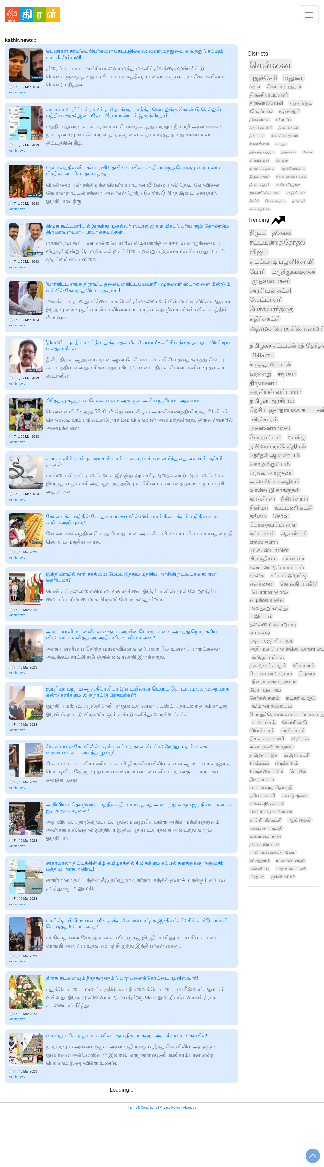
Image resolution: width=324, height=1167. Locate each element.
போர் (257, 271)
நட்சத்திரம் (259, 860)
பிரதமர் (256, 876)
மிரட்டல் (300, 739)
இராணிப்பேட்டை (264, 193)
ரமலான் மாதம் (290, 860)
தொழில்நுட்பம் (269, 464)
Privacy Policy (170, 1107)
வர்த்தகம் (259, 763)
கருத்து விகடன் (270, 364)
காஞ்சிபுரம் (295, 193)
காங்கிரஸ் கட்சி (265, 820)
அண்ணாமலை (269, 428)
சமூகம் (286, 373)
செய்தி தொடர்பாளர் (270, 811)
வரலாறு (260, 373)
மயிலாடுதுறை (288, 185)
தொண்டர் (294, 533)
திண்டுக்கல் (288, 127)
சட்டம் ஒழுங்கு (288, 575)
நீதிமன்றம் (294, 498)
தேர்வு (281, 516)
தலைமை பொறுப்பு (272, 624)
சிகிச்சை (263, 355)
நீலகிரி (254, 201)
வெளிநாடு (294, 722)
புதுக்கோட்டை (292, 168)
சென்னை (270, 65)
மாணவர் (293, 558)
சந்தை (256, 575)
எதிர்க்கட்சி (264, 318)
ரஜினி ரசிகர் (282, 876)
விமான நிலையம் (272, 706)
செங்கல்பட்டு (275, 201)
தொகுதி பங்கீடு (298, 583)
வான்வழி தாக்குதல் (274, 490)
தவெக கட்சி (262, 795)
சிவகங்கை (259, 144)
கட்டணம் (262, 533)
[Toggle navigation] (309, 14)
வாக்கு (296, 437)
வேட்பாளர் (265, 299)
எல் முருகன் (294, 795)
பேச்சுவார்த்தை (271, 309)
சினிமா (258, 507)
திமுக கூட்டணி (266, 739)
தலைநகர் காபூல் (268, 665)
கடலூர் (281, 144)
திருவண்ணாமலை (291, 176)
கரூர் (254, 86)
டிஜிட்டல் (260, 616)
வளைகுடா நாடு (265, 836)
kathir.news (17, 92)
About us (189, 1107)
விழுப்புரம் (261, 111)
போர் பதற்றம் (265, 690)
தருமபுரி (298, 201)
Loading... (121, 1090)
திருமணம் (263, 382)
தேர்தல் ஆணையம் (274, 455)
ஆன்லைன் (300, 820)
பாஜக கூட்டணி (290, 868)
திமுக (257, 232)
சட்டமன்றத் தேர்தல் (277, 242)
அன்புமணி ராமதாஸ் (271, 747)
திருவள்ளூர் (259, 176)
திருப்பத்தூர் (259, 185)
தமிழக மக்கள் (268, 657)
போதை (298, 771)
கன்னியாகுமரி (284, 135)
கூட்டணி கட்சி (293, 507)
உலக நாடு (264, 722)
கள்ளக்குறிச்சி (259, 209)
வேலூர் (281, 160)
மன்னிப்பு (259, 868)
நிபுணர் (306, 674)
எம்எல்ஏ (259, 632)
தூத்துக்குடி (300, 103)
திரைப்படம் (261, 779)
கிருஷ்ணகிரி (260, 127)
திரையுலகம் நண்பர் (274, 682)
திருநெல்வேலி (266, 103)
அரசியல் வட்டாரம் (275, 391)
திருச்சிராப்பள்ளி (268, 95)
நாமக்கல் (288, 152)
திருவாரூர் (259, 119)
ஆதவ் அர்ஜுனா (271, 472)
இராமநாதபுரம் (262, 152)
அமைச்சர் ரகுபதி (266, 828)
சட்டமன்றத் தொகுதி (270, 787)
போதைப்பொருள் (273, 524)
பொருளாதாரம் (270, 592)
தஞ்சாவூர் (289, 111)
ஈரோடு (283, 119)
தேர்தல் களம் (264, 698)
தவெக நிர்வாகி (264, 844)
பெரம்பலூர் (259, 160)
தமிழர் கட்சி (297, 755)
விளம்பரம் (261, 730)
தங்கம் (258, 516)
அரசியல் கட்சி (270, 290)
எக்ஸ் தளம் (263, 542)
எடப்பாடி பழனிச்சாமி (281, 262)
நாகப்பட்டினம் (261, 168)
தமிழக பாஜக (263, 755)
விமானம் (304, 665)
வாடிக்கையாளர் (266, 771)
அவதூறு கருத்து (268, 608)
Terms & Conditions (142, 1107)
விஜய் (258, 252)
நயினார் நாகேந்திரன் (277, 446)
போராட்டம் (265, 437)
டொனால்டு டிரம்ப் (270, 674)
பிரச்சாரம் (265, 419)
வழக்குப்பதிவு (266, 600)
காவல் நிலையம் (266, 803)
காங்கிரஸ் (262, 498)
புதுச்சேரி (263, 78)
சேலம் (307, 152)
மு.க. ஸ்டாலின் (269, 550)
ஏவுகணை (261, 583)
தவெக (281, 232)
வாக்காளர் (292, 730)
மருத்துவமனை (293, 271)
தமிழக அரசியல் (271, 400)
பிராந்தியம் (263, 558)
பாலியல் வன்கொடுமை (272, 852)
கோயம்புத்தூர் (284, 86)
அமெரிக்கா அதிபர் (274, 481)
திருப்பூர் (257, 135)
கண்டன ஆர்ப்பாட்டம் (276, 567)
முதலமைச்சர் (271, 281)
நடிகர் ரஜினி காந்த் (271, 641)
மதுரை (293, 78)
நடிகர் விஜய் (301, 698)
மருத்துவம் (286, 763)
